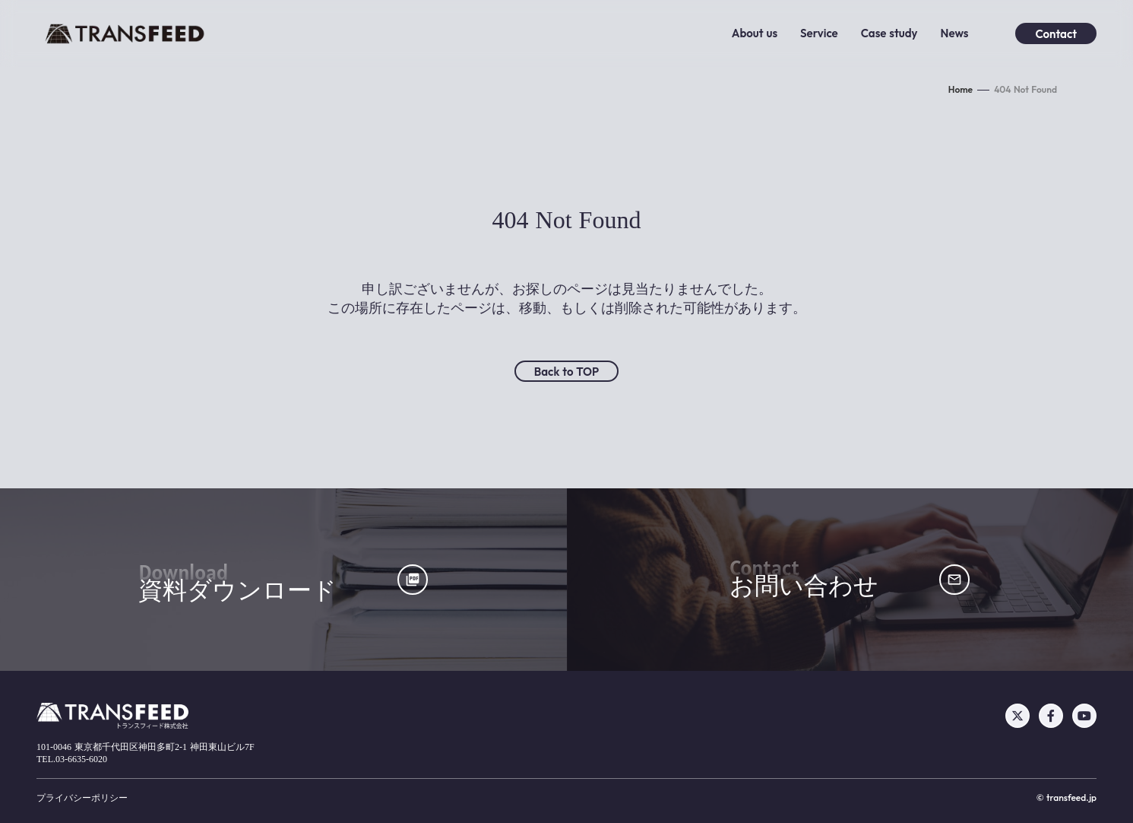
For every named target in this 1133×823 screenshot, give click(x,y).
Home (960, 89)
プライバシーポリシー (82, 798)
